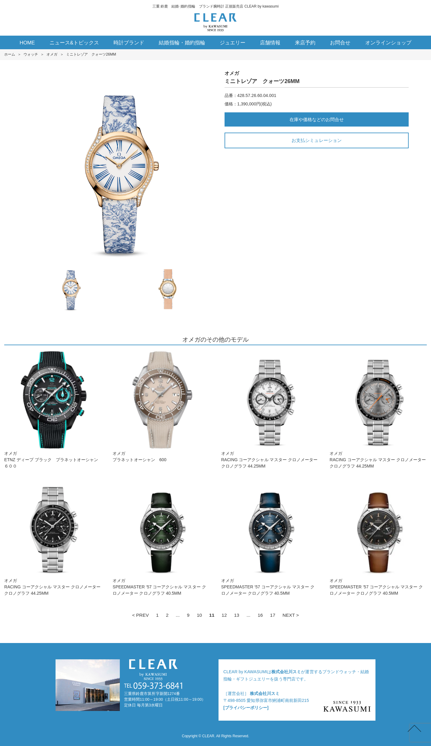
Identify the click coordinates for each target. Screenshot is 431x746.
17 (272, 615)
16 (260, 615)
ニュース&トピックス (74, 43)
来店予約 (305, 43)
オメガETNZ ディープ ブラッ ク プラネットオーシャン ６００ (52, 409)
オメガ (51, 54)
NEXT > (291, 615)
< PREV (140, 615)
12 (224, 615)
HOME (27, 43)
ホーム (9, 54)
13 (236, 615)
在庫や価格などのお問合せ (316, 119)
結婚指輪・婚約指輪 (182, 43)
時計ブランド (128, 43)
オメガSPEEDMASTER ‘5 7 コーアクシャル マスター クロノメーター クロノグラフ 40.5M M (161, 537)
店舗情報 (270, 43)
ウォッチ (31, 54)
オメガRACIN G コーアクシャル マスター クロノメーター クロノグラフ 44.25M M (269, 409)
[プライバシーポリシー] (246, 707)
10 (199, 615)
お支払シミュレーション (316, 140)
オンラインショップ (388, 43)
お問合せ (340, 43)
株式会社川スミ (286, 671)
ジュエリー (232, 43)
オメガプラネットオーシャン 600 (161, 406)
